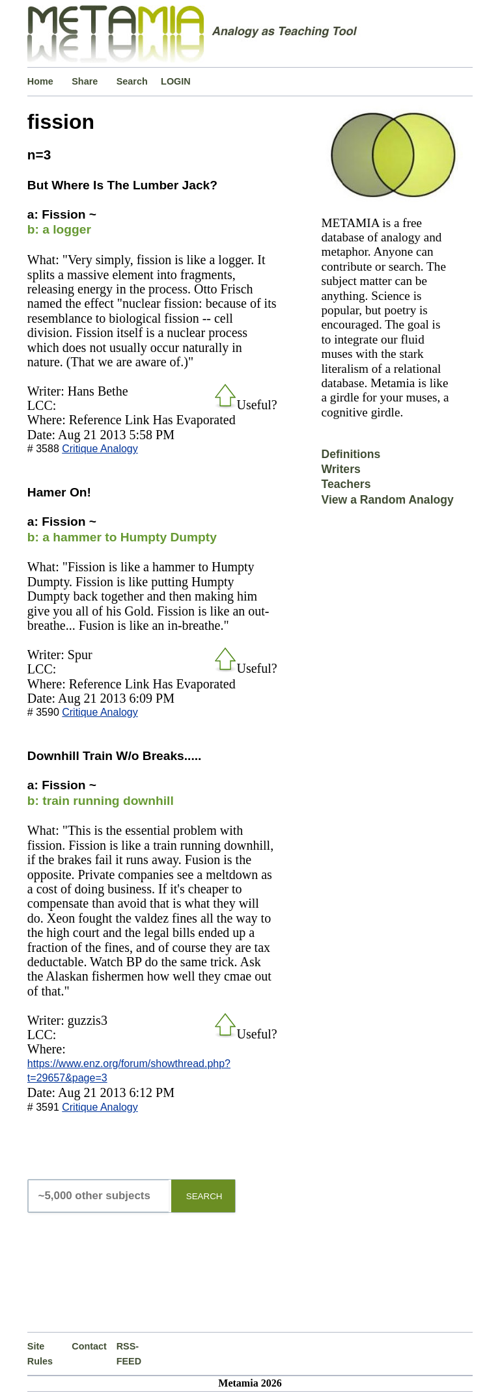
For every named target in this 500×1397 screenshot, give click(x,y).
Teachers (345, 484)
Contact (89, 1346)
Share (85, 81)
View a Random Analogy (387, 499)
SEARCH (204, 1196)
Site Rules (40, 1353)
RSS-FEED (129, 1353)
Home (40, 81)
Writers (340, 469)
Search (132, 81)
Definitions (350, 454)
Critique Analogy (100, 448)
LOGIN (176, 81)
